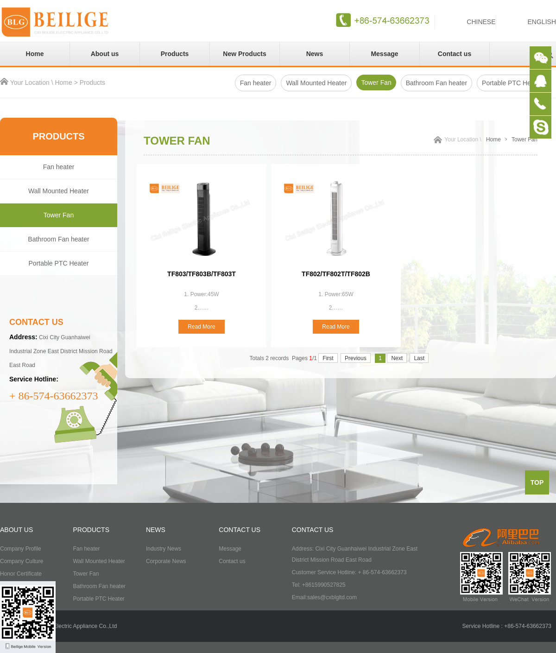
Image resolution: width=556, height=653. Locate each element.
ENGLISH (542, 21)
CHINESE (481, 21)
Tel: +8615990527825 (319, 585)
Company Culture (21, 561)
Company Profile (20, 548)
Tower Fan (376, 82)
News (314, 53)
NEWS (155, 529)
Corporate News (166, 561)
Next (397, 358)
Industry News (163, 548)
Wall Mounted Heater (316, 83)
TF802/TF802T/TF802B (336, 274)
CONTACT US (239, 529)
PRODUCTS (91, 529)
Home (35, 53)
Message (384, 53)
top (537, 482)
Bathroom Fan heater (436, 83)
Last (419, 358)
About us (105, 53)
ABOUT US (16, 529)
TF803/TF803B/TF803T (201, 274)
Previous (355, 358)
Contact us (454, 53)
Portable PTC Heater (59, 263)
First (327, 358)
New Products (244, 53)
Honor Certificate (21, 574)
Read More (201, 326)
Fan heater (256, 83)
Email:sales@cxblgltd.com (324, 597)
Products (175, 53)
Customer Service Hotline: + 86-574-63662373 (349, 572)
